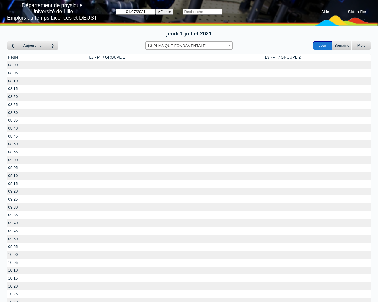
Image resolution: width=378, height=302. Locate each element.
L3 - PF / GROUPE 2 (283, 57)
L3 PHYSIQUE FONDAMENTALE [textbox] (177, 45)
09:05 (13, 167)
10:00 (13, 254)
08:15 (13, 88)
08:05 (13, 73)
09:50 (13, 239)
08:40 (13, 128)
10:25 (13, 294)
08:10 (13, 81)
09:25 (13, 199)
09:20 (13, 191)
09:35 (13, 215)
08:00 (13, 65)
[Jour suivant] (53, 45)
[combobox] (189, 45)
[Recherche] (202, 12)
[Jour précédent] (13, 45)
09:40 (13, 223)
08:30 (13, 112)
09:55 (13, 246)
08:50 (13, 144)
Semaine (341, 45)
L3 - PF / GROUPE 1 (107, 57)
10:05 (13, 262)
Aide (325, 11)
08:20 (13, 96)
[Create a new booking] (107, 65)
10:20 (13, 286)
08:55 (13, 152)
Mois (361, 45)
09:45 (13, 231)
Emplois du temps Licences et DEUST (52, 18)
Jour (322, 45)
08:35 (13, 120)
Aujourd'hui (33, 45)
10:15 (13, 278)
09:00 (13, 160)
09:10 (13, 175)
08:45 (13, 136)
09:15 (13, 183)
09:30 (13, 207)
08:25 (13, 104)
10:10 (13, 270)
